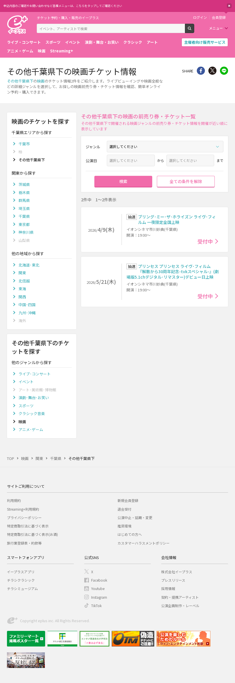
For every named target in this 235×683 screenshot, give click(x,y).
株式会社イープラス (176, 571)
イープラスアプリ (20, 571)
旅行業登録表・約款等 (24, 542)
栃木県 (24, 192)
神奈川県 (26, 232)
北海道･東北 (29, 265)
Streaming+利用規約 (23, 509)
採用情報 (168, 588)
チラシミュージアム (22, 588)
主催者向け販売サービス (204, 42)
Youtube (97, 588)
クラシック (132, 42)
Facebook (99, 580)
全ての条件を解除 (186, 181)
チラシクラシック (21, 580)
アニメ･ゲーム (31, 429)
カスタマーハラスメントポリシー (144, 542)
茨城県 (24, 184)
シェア (201, 71)
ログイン (200, 17)
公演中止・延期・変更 (135, 517)
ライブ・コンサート (24, 42)
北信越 (24, 281)
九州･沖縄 (27, 312)
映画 (41, 51)
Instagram (99, 597)
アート (152, 42)
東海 (22, 288)
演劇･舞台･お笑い (34, 397)
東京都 (24, 224)
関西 (22, 297)
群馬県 (24, 200)
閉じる (229, 5)
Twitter (212, 71)
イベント (72, 42)
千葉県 (24, 216)
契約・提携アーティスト (180, 597)
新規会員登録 (128, 500)
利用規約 (14, 500)
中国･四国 (27, 304)
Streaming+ (61, 51)
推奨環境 (124, 525)
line (224, 71)
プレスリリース (173, 580)
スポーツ (52, 42)
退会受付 (124, 509)
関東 (22, 272)
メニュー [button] (216, 27)
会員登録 (219, 17)
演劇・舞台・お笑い (102, 42)
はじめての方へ (130, 534)
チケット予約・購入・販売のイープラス (68, 17)
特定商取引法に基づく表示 (28, 525)
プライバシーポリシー (24, 517)
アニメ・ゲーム (20, 51)
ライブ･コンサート (35, 374)
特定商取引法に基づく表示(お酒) (32, 534)
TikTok (96, 605)
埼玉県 (24, 208)
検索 (123, 181)
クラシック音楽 (32, 413)
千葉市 (24, 144)
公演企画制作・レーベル (180, 605)
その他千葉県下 (20, 81)
